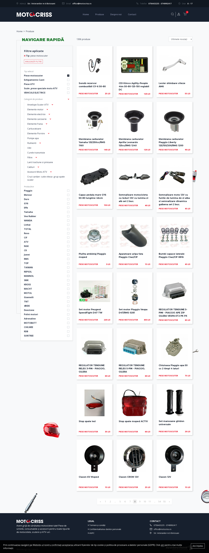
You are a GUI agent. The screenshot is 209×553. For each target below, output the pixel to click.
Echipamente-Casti (34, 79)
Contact (132, 14)
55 (164, 501)
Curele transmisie (36, 152)
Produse (99, 14)
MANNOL (29, 276)
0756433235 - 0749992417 (160, 3)
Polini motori (31, 314)
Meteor (28, 194)
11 (149, 501)
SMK (26, 280)
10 (145, 501)
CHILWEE (28, 327)
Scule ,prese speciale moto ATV (40, 88)
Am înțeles (198, 545)
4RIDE (27, 305)
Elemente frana (35, 123)
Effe (26, 207)
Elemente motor (35, 109)
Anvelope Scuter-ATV (38, 104)
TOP (26, 263)
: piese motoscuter (36, 55)
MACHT (28, 288)
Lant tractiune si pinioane (40, 162)
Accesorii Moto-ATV (37, 171)
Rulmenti (31, 143)
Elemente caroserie (37, 119)
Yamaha (28, 212)
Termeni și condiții (96, 525)
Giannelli (29, 297)
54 (159, 501)
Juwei (27, 254)
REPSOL (28, 271)
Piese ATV (29, 84)
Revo (26, 233)
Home (86, 14)
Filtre (29, 157)
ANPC (91, 533)
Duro (26, 199)
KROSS (27, 284)
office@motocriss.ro (81, 3)
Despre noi (116, 14)
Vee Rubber (30, 216)
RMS (26, 258)
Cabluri (31, 167)
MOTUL (28, 293)
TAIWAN (28, 267)
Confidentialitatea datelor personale (104, 529)
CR (25, 250)
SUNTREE (28, 335)
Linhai (27, 224)
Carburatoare (34, 128)
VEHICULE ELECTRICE (34, 92)
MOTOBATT (30, 322)
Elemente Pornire (36, 133)
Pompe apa (33, 138)
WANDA (28, 220)
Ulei (29, 147)
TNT (26, 301)
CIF (25, 237)
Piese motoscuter (33, 75)
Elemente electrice (36, 114)
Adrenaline (30, 318)
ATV (26, 241)
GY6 (26, 203)
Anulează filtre (33, 61)
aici (162, 545)
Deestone (29, 310)
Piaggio (28, 190)
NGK (26, 246)
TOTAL (27, 229)
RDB (26, 331)
